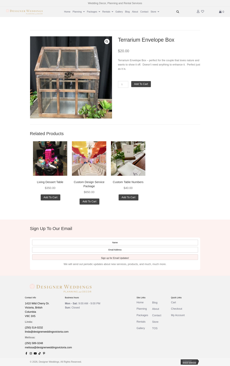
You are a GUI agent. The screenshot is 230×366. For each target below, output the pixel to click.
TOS (155, 328)
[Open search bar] (177, 11)
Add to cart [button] (51, 197)
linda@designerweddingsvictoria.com (47, 331)
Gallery (141, 328)
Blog (154, 302)
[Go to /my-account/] (198, 12)
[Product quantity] (123, 84)
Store (155, 321)
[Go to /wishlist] (202, 12)
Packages (142, 315)
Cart (173, 302)
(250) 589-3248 (34, 343)
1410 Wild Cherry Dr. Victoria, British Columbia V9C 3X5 (37, 310)
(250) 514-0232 (34, 327)
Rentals (141, 321)
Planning (142, 308)
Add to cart (141, 84)
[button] (106, 41)
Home (140, 302)
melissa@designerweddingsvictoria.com (48, 347)
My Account (178, 315)
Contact (156, 315)
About (155, 308)
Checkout (176, 308)
